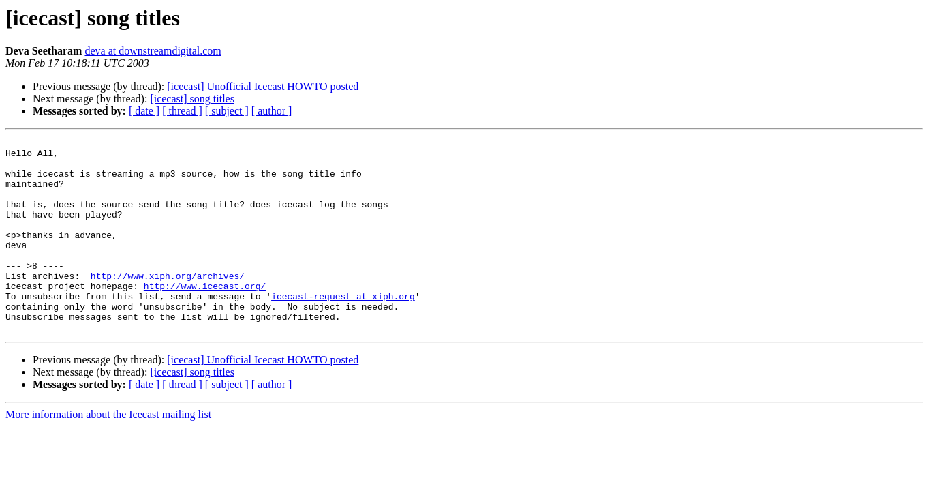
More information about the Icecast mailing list (108, 453)
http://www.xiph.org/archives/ (168, 304)
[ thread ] (182, 111)
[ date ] (144, 111)
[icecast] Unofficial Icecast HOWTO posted (262, 86)
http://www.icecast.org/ (205, 316)
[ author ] (271, 111)
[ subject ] (227, 111)
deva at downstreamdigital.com (152, 51)
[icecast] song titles (192, 98)
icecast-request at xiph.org (343, 329)
